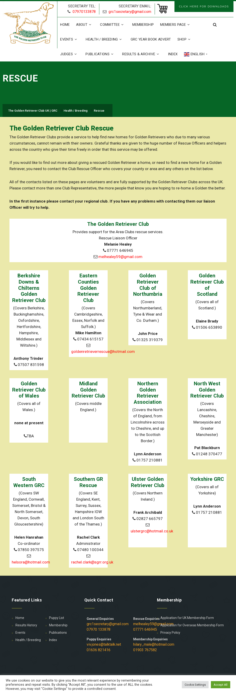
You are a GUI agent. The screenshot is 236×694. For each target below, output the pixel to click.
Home (65, 25)
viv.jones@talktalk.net (104, 644)
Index (173, 54)
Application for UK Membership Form (187, 618)
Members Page (176, 25)
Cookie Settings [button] (195, 684)
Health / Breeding (105, 39)
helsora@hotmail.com (31, 562)
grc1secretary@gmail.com (130, 11)
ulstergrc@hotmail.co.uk (152, 531)
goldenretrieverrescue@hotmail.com (103, 351)
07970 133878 (98, 629)
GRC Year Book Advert (151, 39)
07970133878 (84, 11)
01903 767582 (145, 650)
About (85, 25)
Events (69, 39)
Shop (185, 39)
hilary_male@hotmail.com (153, 644)
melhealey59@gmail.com (120, 256)
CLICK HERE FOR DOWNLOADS (204, 6)
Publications (101, 54)
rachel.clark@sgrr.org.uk (92, 562)
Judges (69, 54)
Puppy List (56, 618)
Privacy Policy (170, 632)
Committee (113, 25)
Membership (143, 25)
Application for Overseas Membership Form (192, 625)
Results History (26, 625)
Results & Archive (141, 54)
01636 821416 (98, 650)
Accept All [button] (220, 684)
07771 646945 (145, 629)
